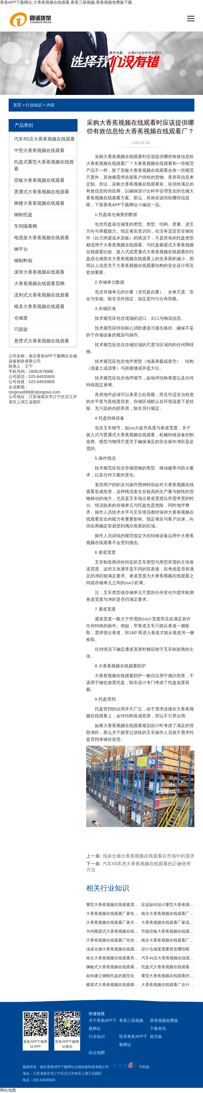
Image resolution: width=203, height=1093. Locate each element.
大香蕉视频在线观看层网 (39, 283)
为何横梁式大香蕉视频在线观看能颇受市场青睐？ (112, 931)
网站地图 (8, 1090)
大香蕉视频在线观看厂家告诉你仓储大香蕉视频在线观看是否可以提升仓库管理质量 (112, 913)
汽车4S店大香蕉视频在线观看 (44, 139)
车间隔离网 (25, 226)
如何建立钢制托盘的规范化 (110, 975)
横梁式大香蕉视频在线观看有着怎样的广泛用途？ (112, 984)
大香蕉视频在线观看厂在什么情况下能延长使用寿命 (167, 984)
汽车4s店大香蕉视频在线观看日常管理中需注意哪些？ (167, 958)
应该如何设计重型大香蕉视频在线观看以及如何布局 (167, 904)
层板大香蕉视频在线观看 (39, 180)
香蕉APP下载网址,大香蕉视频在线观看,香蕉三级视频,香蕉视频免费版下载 (66, 2)
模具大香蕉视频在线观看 (39, 306)
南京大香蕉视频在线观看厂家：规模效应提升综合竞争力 (167, 913)
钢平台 (21, 249)
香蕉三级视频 (131, 1020)
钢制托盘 (23, 214)
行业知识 (34, 105)
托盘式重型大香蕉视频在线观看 (44, 165)
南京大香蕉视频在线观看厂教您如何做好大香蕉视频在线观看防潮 (167, 940)
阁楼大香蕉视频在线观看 (39, 203)
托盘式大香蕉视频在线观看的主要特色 (167, 967)
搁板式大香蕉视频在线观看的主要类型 (112, 967)
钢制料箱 (23, 260)
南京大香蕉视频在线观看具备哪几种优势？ (112, 958)
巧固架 (21, 329)
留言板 (156, 1036)
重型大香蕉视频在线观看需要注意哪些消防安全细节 (112, 904)
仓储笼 (21, 317)
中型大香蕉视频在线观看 (39, 150)
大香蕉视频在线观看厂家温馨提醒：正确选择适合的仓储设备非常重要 (167, 922)
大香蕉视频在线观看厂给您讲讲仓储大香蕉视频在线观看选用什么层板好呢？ (112, 940)
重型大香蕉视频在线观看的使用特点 (167, 975)
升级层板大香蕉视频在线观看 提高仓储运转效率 (167, 931)
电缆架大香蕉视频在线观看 (41, 237)
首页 (17, 105)
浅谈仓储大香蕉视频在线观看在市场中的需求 (148, 856)
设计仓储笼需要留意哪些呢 (165, 949)
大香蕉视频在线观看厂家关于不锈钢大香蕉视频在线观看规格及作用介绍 (112, 922)
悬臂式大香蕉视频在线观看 (41, 340)
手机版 (144, 1067)
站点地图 (97, 1052)
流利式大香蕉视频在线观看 (41, 295)
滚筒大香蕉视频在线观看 (39, 272)
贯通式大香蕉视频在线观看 (41, 191)
